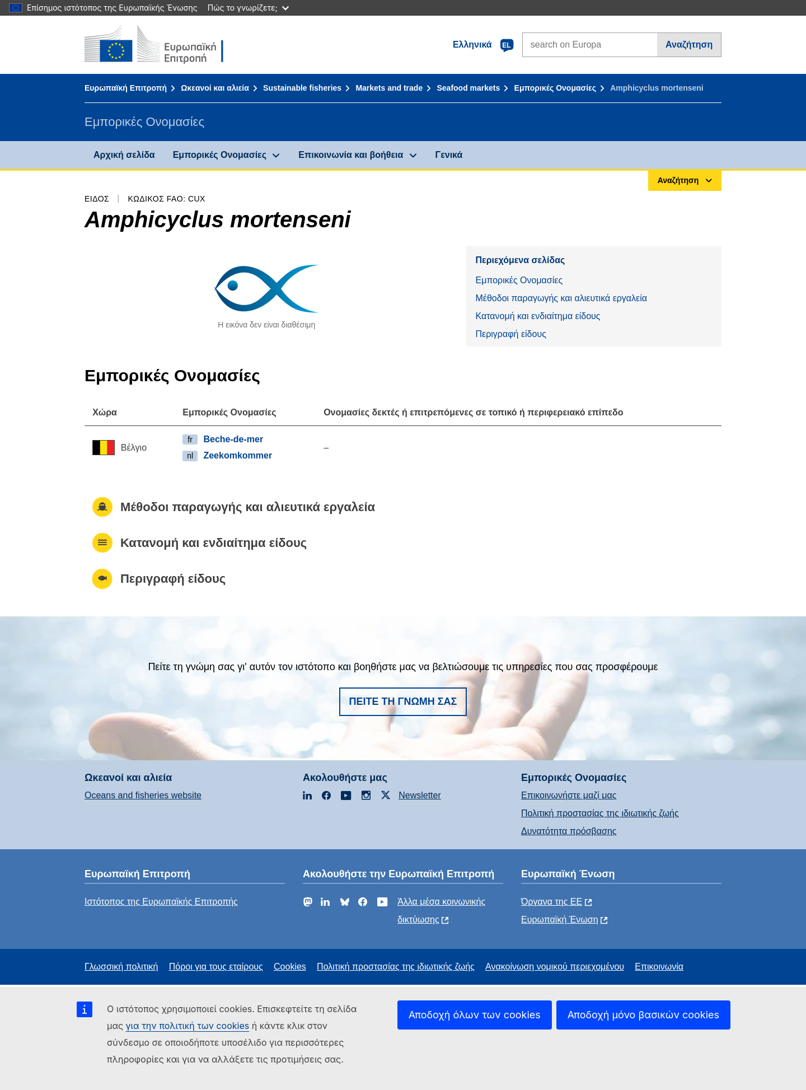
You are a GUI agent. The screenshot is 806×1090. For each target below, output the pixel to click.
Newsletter (420, 795)
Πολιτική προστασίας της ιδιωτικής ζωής (600, 813)
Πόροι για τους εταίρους (216, 966)
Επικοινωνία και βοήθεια (350, 155)
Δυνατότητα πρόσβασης (569, 831)
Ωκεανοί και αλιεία (215, 87)
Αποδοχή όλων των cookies (475, 1015)
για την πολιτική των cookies (188, 1025)
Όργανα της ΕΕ (551, 901)
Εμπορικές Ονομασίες (555, 87)
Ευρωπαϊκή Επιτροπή (126, 87)
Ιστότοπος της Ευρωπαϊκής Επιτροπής (161, 901)
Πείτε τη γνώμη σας (403, 701)
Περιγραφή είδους (510, 334)
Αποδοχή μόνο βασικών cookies (643, 1015)
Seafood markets (468, 87)
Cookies (290, 966)
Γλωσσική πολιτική (121, 966)
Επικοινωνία (659, 966)
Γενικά (449, 155)
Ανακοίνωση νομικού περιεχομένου (554, 966)
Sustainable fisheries (302, 87)
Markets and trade (389, 87)
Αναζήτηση (689, 44)
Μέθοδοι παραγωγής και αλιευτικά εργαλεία (561, 298)
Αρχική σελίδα (124, 155)
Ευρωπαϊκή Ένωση (559, 919)
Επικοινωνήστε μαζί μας (568, 795)
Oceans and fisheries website (143, 795)
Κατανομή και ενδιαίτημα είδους (537, 316)
